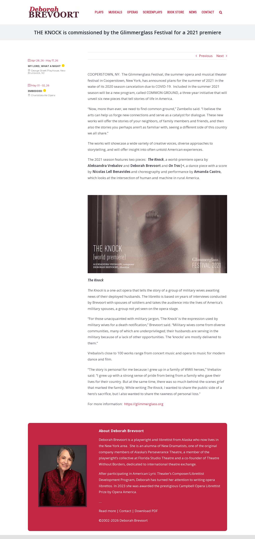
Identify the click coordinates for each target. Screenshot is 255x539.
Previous (206, 55)
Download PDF (146, 510)
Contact (125, 510)
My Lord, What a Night (44, 66)
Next (220, 55)
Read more (107, 510)
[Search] (220, 12)
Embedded (35, 91)
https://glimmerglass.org (143, 404)
